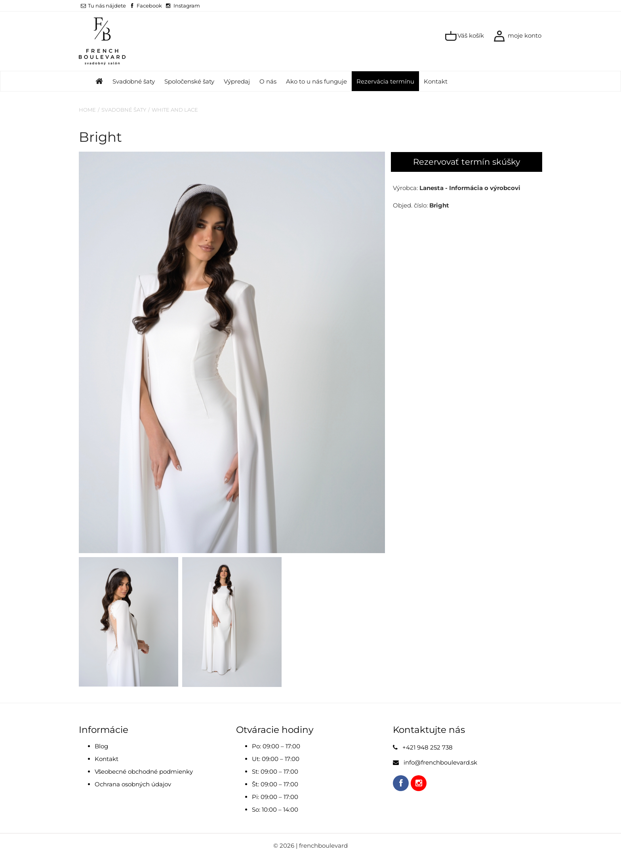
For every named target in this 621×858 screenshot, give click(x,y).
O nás (267, 81)
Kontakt (436, 81)
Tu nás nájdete (103, 5)
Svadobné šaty (133, 81)
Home (87, 110)
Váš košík (464, 36)
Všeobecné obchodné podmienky (144, 771)
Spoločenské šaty (189, 81)
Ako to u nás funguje (316, 81)
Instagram (186, 5)
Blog (101, 746)
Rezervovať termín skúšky (466, 162)
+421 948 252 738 (427, 747)
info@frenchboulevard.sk (440, 762)
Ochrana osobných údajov (133, 784)
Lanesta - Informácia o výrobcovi (469, 188)
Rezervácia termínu (385, 81)
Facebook (149, 5)
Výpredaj (237, 81)
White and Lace (175, 110)
